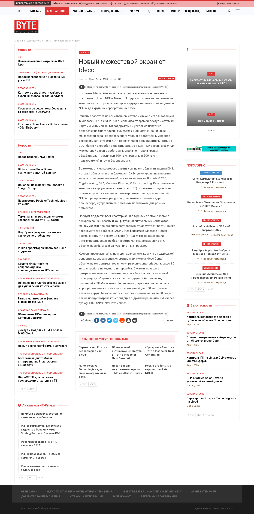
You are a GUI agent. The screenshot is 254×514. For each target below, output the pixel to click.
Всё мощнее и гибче (211, 120)
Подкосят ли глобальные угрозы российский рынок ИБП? (211, 81)
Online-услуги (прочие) (32, 72)
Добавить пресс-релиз (164, 3)
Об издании (29, 491)
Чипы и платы (82, 11)
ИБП (20, 57)
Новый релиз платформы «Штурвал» (43, 345)
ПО (18, 11)
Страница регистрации (86, 496)
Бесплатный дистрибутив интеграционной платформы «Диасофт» (37, 361)
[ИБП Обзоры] (211, 148)
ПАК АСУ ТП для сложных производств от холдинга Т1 (37, 379)
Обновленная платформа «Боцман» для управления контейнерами (42, 284)
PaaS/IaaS (24, 259)
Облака (34, 11)
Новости (84, 52)
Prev (83, 384)
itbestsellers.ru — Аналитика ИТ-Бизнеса (152, 491)
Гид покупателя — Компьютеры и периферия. (80, 491)
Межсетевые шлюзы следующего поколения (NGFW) (143, 87)
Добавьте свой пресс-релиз (40, 496)
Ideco (89, 87)
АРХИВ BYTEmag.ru (203, 491)
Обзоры (115, 3)
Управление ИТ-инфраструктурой (39, 278)
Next (93, 384)
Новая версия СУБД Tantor (36, 157)
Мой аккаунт (122, 496)
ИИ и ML (134, 11)
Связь (161, 11)
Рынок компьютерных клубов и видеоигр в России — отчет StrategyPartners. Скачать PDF (41, 429)
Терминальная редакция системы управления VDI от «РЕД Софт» (41, 218)
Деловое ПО (55, 72)
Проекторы (25, 243)
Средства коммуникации (34, 310)
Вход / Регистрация (228, 3)
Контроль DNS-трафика (106, 87)
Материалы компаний (136, 3)
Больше (211, 11)
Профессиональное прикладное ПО (40, 354)
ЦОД (148, 11)
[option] (211, 92)
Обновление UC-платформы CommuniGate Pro (37, 316)
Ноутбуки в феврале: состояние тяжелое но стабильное (39, 234)
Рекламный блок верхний (159, 496)
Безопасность (57, 11)
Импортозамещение (65, 3)
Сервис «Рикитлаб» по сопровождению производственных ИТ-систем (38, 267)
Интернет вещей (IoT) (185, 11)
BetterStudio (227, 508)
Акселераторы (211, 196)
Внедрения (86, 3)
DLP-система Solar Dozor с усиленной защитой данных (37, 171)
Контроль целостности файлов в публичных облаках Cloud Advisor (40, 94)
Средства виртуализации (34, 212)
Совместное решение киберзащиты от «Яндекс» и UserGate (42, 110)
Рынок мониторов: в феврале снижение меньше (38, 300)
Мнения (102, 3)
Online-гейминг (211, 172)
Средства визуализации (33, 294)
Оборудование (111, 11)
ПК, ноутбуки (26, 180)
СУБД (21, 152)
